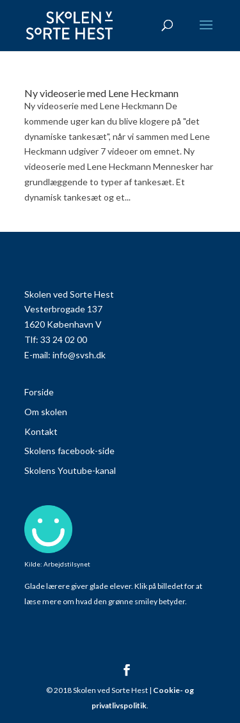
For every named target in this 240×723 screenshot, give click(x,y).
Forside (39, 391)
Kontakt (41, 431)
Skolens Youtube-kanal (70, 470)
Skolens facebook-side (69, 450)
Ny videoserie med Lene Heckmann (101, 93)
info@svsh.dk (79, 354)
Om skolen (45, 411)
